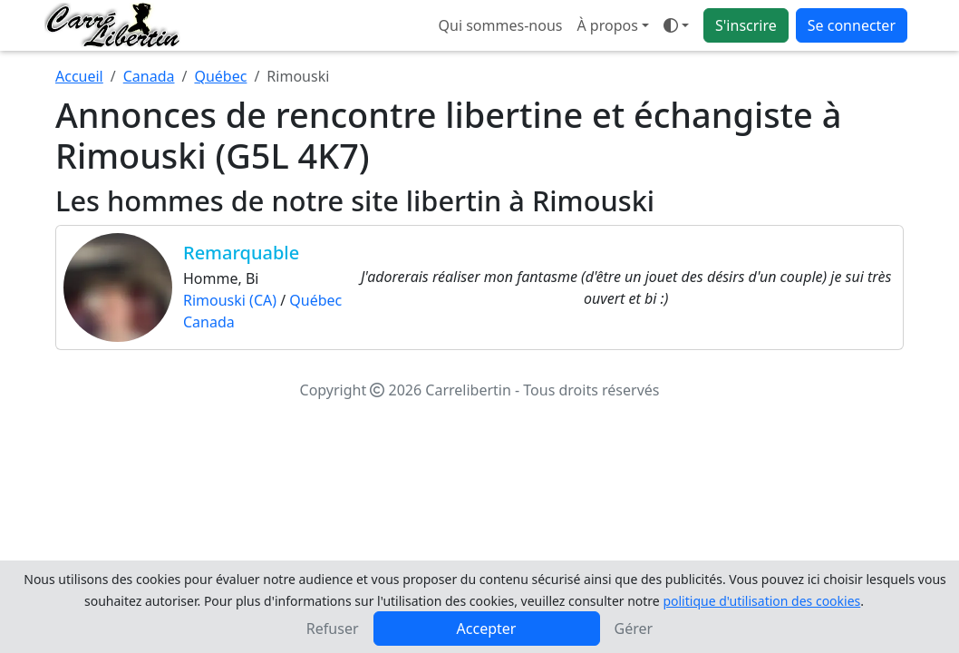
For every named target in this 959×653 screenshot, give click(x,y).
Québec (220, 76)
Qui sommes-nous (501, 25)
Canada (149, 76)
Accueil (79, 76)
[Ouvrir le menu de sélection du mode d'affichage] (676, 25)
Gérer (634, 628)
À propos (606, 25)
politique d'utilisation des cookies (761, 600)
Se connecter (852, 25)
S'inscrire (746, 25)
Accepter (487, 628)
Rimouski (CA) (229, 300)
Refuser (332, 628)
